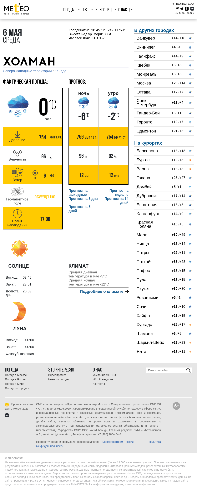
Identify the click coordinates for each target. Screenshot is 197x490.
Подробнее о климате (104, 291)
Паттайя (145, 261)
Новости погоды (58, 379)
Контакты (99, 383)
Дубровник (147, 195)
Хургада (144, 324)
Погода (69, 10)
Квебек (143, 65)
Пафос (143, 270)
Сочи (141, 306)
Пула (141, 279)
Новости (102, 10)
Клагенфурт (148, 213)
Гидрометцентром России (117, 441)
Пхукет (143, 288)
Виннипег (146, 47)
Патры (143, 252)
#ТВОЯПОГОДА (183, 4)
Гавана (143, 177)
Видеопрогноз (57, 375)
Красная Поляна (145, 224)
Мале (142, 234)
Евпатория (147, 204)
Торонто (145, 122)
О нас (122, 10)
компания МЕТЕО (104, 375)
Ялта (141, 351)
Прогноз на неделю (119, 193)
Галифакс (146, 56)
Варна (143, 168)
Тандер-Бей (148, 113)
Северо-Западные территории (27, 71)
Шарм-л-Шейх (150, 342)
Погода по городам (17, 388)
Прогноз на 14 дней (117, 201)
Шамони (145, 333)
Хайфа (143, 315)
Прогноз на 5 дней (79, 209)
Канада (60, 71)
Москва (144, 83)
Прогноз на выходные (78, 193)
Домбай (144, 187)
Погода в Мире (14, 383)
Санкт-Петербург (147, 102)
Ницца (143, 243)
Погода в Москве (16, 375)
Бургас (143, 159)
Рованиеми (148, 297)
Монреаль (147, 74)
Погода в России (15, 379)
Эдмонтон (146, 131)
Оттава (144, 92)
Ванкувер (146, 38)
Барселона (147, 150)
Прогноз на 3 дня (83, 199)
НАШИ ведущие (103, 379)
